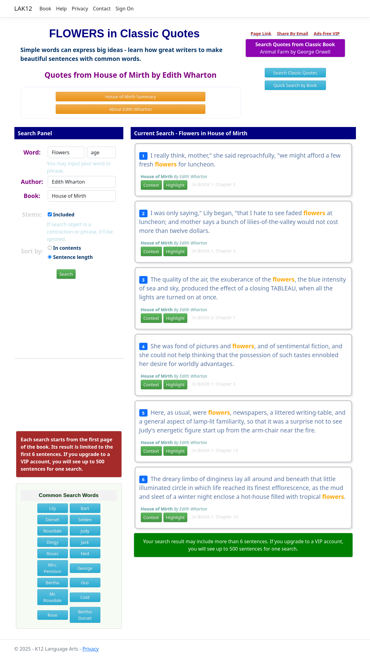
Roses (52, 553)
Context (151, 185)
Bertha (52, 582)
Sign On (124, 8)
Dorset (52, 519)
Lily (52, 508)
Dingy (52, 542)
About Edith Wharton (130, 109)
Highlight (175, 185)
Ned (85, 553)
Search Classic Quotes (295, 73)
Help (61, 8)
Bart (85, 508)
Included (61, 214)
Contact (102, 8)
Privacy (80, 8)
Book (45, 8)
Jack (85, 542)
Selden (85, 519)
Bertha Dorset (85, 615)
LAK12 (23, 8)
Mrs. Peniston (53, 568)
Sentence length (70, 257)
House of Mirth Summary (130, 96)
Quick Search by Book (295, 85)
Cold (85, 597)
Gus (85, 582)
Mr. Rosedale (52, 597)
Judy (84, 531)
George (84, 568)
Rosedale (52, 531)
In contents (64, 248)
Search (66, 274)
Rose (53, 615)
